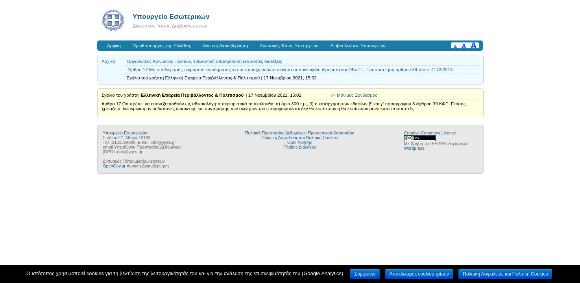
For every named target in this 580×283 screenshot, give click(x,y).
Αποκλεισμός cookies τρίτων (419, 274)
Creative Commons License (430, 132)
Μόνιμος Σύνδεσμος (357, 95)
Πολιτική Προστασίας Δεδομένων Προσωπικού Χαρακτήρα (300, 132)
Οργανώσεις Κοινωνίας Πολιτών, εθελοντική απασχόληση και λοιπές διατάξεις (204, 61)
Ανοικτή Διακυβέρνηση (225, 45)
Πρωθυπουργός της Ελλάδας (162, 45)
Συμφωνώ (365, 274)
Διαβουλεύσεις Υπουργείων (358, 45)
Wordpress (414, 148)
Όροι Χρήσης (299, 142)
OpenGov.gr (114, 166)
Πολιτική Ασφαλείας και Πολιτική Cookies (300, 137)
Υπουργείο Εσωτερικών (171, 16)
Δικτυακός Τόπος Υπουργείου (289, 45)
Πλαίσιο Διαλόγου (299, 147)
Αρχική (114, 45)
